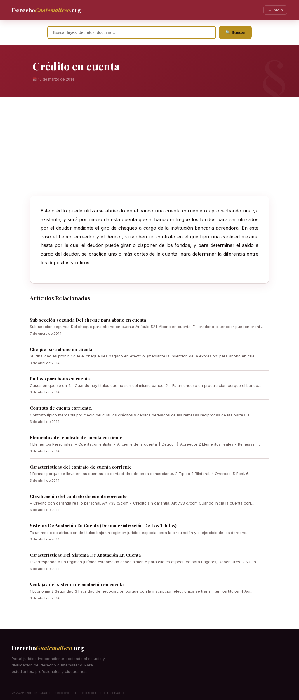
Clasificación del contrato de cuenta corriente (78, 496)
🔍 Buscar (235, 32)
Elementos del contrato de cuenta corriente (76, 437)
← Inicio (275, 10)
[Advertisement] (149, 152)
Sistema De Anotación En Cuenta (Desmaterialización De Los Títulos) (103, 525)
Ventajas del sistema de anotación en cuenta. (77, 584)
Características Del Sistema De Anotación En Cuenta (85, 555)
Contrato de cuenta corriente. (61, 408)
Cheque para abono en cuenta (61, 349)
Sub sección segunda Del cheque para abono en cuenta (88, 320)
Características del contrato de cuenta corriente (81, 467)
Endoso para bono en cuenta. (60, 379)
